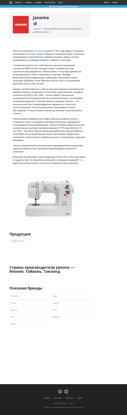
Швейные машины (18, 241)
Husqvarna (15, 296)
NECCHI (14, 310)
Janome (38, 51)
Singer (55, 296)
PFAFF (13, 324)
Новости (18, 2)
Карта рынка (50, 2)
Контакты (69, 398)
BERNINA (56, 317)
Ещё (61, 2)
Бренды (29, 2)
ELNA (55, 310)
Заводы (38, 2)
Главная (47, 398)
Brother (13, 303)
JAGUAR (56, 303)
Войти (106, 2)
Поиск (115, 2)
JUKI (12, 317)
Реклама (58, 398)
